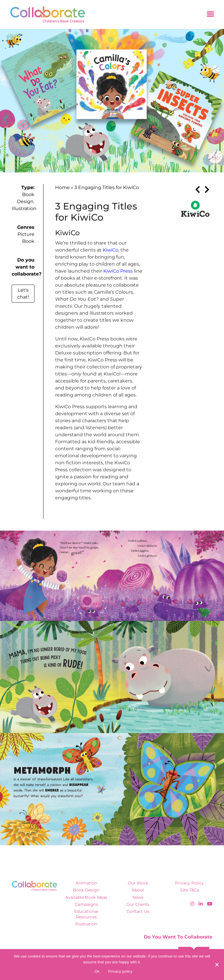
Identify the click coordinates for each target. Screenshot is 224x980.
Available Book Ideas (86, 897)
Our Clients (137, 904)
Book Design (86, 890)
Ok (96, 971)
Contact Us (138, 911)
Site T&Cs (189, 890)
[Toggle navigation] (210, 14)
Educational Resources (86, 914)
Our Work (138, 883)
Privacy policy (120, 971)
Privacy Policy (189, 883)
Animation (86, 883)
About (138, 890)
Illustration (24, 208)
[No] (217, 964)
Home (62, 187)
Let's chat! (23, 293)
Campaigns (86, 904)
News (138, 897)
